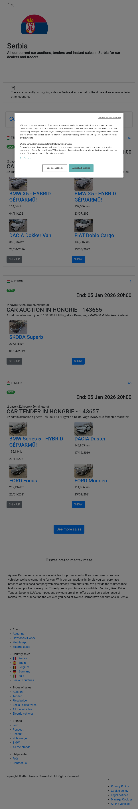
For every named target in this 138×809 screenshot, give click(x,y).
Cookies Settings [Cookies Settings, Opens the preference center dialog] (55, 168)
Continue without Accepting (109, 117)
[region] (69, 145)
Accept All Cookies (81, 168)
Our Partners (25, 158)
